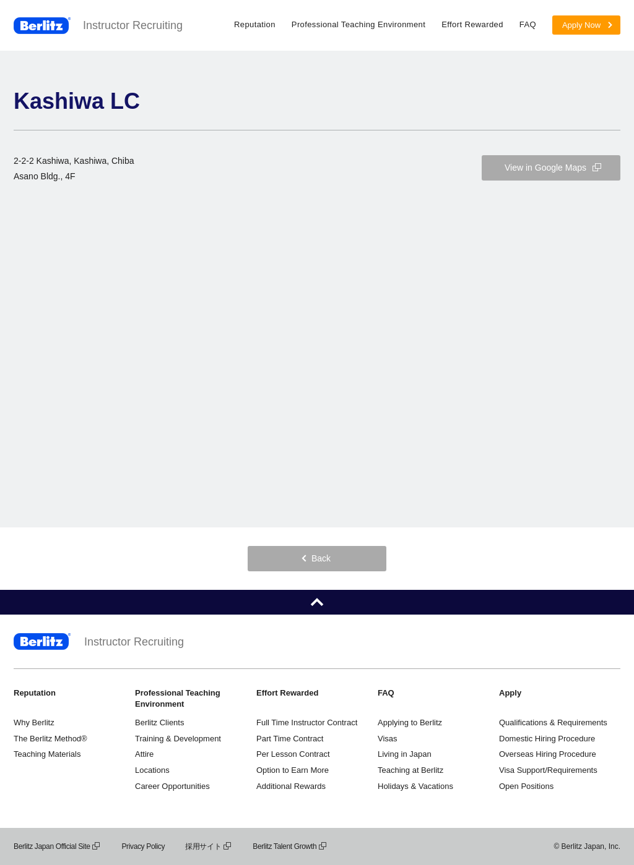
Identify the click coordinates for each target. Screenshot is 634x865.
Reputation (255, 24)
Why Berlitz (34, 722)
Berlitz (42, 25)
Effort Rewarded (472, 24)
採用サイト (208, 846)
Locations (152, 770)
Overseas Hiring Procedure (547, 754)
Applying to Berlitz (410, 722)
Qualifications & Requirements (553, 722)
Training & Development (178, 738)
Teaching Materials (47, 754)
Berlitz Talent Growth (290, 846)
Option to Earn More (292, 770)
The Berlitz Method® (50, 738)
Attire (144, 754)
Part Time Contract (289, 738)
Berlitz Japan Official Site (57, 846)
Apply (510, 692)
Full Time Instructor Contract (306, 722)
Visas (387, 738)
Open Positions (526, 786)
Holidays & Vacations (415, 786)
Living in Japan (405, 754)
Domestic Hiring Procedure (547, 738)
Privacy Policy (143, 846)
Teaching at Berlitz (410, 770)
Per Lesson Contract (293, 754)
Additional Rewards (291, 786)
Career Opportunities (172, 786)
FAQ (527, 24)
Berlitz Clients (159, 722)
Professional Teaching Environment (358, 24)
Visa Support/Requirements (548, 770)
